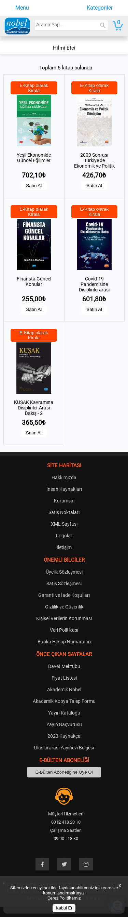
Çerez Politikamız (64, 898)
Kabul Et (64, 908)
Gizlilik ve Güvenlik (64, 607)
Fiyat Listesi (64, 678)
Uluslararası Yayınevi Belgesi (64, 747)
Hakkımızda (64, 477)
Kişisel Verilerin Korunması (64, 618)
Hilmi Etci (64, 48)
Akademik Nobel (64, 689)
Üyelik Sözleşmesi (64, 572)
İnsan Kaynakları (64, 489)
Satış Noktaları (64, 512)
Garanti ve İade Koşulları (64, 595)
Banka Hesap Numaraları (64, 641)
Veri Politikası (64, 630)
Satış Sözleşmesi (64, 583)
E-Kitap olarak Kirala (33, 88)
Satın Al (34, 185)
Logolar (64, 535)
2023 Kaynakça (64, 736)
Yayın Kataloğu (64, 713)
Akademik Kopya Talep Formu (64, 701)
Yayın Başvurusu (64, 724)
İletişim (64, 547)
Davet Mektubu (64, 666)
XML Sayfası (64, 524)
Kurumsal (64, 500)
